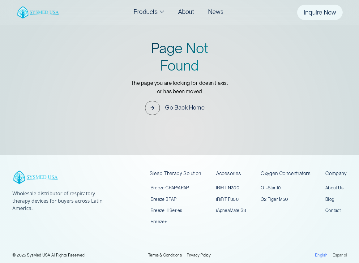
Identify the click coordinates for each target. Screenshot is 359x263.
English (321, 255)
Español (340, 255)
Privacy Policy (199, 255)
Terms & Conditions (165, 255)
